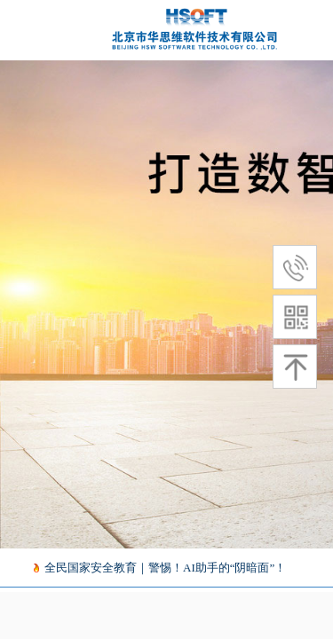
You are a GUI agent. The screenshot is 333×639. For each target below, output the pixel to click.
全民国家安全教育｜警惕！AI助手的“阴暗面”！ (166, 567)
